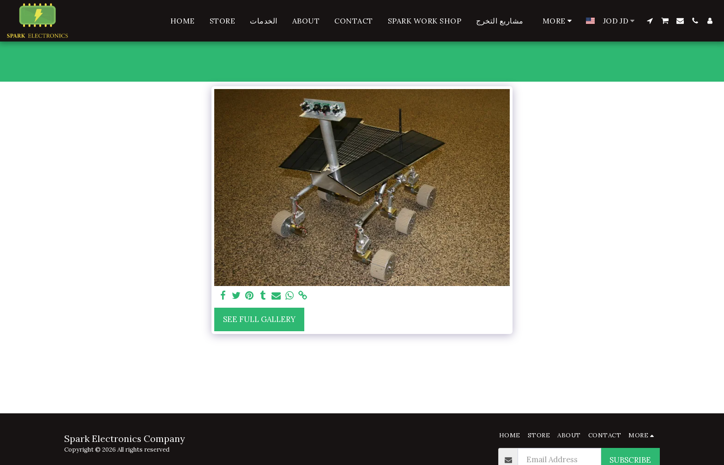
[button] (650, 20)
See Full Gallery (259, 319)
